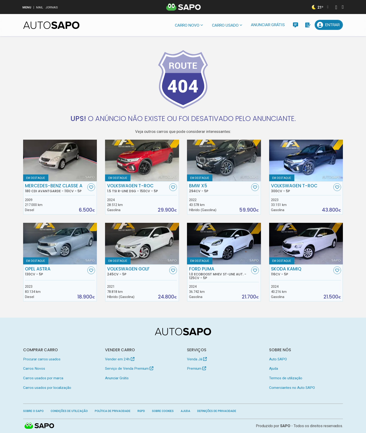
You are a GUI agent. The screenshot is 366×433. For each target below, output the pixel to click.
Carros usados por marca (43, 378)
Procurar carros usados (41, 359)
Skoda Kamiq (301, 271)
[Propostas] (308, 25)
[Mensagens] (295, 25)
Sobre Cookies (163, 411)
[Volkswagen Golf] (142, 243)
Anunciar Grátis (268, 24)
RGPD (141, 411)
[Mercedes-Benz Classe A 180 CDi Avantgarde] (60, 160)
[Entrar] (329, 25)
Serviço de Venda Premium (129, 368)
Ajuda (273, 368)
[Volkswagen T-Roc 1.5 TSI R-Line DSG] (142, 160)
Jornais (52, 7)
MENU (26, 7)
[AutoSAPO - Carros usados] (51, 25)
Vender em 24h (119, 359)
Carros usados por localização (47, 388)
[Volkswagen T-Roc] (306, 160)
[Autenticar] (336, 8)
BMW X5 (219, 188)
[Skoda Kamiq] (306, 243)
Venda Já (197, 359)
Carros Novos (34, 368)
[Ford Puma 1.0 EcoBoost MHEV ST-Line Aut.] (224, 243)
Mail (39, 7)
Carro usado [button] (225, 25)
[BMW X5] (224, 160)
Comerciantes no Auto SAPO (292, 388)
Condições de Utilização (69, 411)
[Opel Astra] (60, 243)
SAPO (285, 426)
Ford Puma (219, 273)
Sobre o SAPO (33, 411)
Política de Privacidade (112, 411)
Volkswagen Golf (137, 271)
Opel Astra (55, 271)
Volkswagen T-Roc (137, 188)
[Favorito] (91, 187)
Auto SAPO (278, 359)
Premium (196, 368)
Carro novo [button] (187, 25)
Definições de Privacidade (216, 411)
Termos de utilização (285, 378)
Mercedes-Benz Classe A (55, 188)
